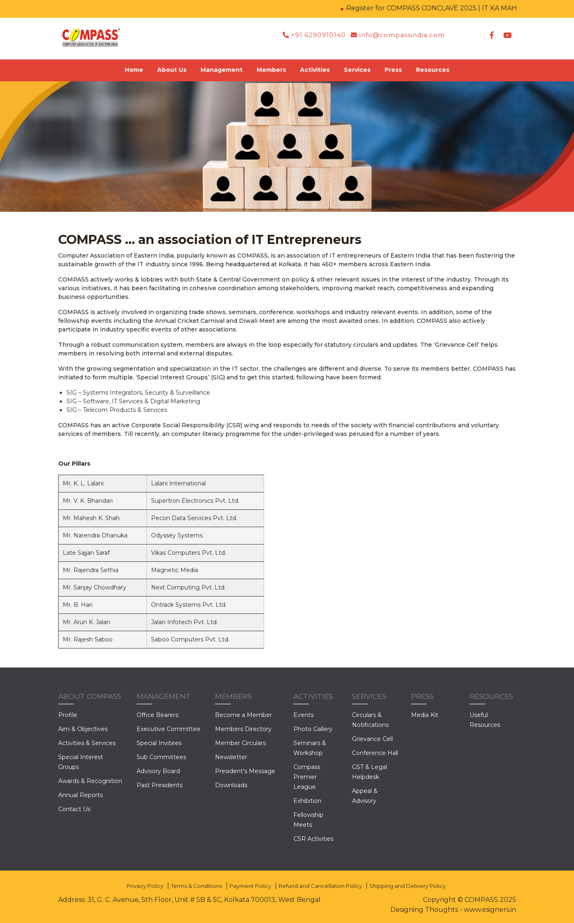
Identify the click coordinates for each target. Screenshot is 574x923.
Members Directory (243, 729)
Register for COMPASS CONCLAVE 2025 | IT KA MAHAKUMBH (452, 8)
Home (134, 69)
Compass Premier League (306, 776)
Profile (67, 715)
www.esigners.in (490, 910)
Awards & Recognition (90, 781)
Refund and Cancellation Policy (320, 886)
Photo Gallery (313, 729)
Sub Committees (161, 757)
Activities (315, 69)
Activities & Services (87, 743)
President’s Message (245, 771)
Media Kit (424, 715)
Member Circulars (240, 743)
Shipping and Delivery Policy (407, 886)
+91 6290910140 (314, 35)
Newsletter (231, 757)
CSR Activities (313, 839)
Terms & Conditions (196, 886)
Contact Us (74, 809)
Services (357, 69)
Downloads (231, 785)
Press (393, 69)
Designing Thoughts (424, 910)
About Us (172, 69)
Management (222, 69)
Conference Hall (375, 753)
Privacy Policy (145, 886)
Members (271, 69)
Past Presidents (159, 785)
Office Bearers (157, 715)
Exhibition (307, 801)
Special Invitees (159, 743)
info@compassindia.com (398, 35)
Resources (432, 69)
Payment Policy (250, 886)
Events (303, 715)
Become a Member (243, 715)
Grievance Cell (372, 739)
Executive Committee (169, 729)
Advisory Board (158, 771)
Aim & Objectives (83, 729)
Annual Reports (80, 795)
